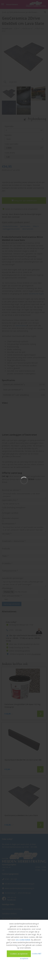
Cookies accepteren (19, 953)
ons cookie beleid (23, 940)
